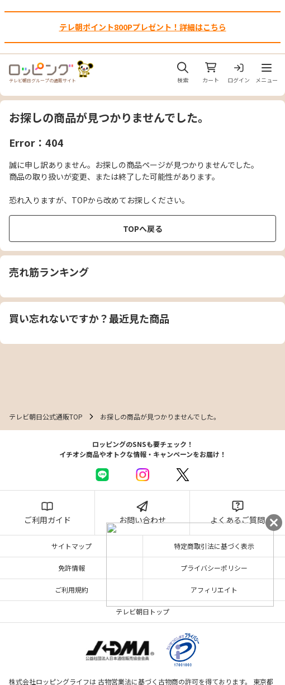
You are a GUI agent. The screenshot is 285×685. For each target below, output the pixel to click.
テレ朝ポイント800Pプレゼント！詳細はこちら (142, 26)
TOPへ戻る (143, 228)
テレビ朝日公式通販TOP (46, 416)
